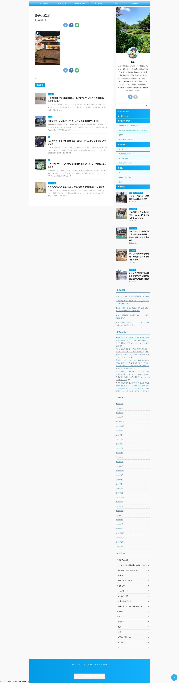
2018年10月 (120, 542)
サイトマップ (76, 664)
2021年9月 (119, 430)
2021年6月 (119, 444)
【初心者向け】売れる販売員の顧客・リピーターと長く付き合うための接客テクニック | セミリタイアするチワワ (132, 388)
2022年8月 (119, 404)
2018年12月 (120, 533)
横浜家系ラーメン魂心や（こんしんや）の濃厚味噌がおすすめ (73, 121)
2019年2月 (119, 524)
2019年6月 (119, 515)
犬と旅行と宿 (123, 158)
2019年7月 (119, 511)
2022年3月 (119, 408)
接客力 (121, 135)
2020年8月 (119, 479)
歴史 (120, 182)
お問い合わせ (62, 3)
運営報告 (135, 3)
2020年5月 (119, 488)
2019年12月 (120, 493)
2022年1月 (119, 417)
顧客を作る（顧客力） (126, 139)
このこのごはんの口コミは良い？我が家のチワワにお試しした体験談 (76, 187)
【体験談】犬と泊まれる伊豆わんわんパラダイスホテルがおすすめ (139, 215)
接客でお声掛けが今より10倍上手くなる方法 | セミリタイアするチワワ (132, 354)
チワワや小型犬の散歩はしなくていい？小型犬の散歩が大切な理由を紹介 (139, 276)
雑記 (116, 3)
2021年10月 (120, 426)
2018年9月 (119, 546)
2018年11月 (120, 537)
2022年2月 (119, 413)
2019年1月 (119, 529)
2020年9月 (119, 475)
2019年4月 (119, 520)
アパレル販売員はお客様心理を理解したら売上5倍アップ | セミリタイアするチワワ (133, 377)
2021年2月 (119, 462)
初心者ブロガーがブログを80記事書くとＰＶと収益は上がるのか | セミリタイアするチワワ (132, 365)
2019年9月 (119, 502)
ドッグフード (123, 149)
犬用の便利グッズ (125, 154)
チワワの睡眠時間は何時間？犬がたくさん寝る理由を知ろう (139, 257)
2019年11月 (120, 497)
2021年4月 (119, 453)
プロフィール (43, 3)
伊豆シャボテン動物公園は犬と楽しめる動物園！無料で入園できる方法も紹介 (132, 309)
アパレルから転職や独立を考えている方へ (133, 130)
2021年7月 (119, 439)
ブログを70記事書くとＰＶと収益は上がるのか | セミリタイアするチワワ (132, 343)
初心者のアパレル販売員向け (128, 125)
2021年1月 (119, 466)
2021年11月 (120, 422)
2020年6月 (119, 484)
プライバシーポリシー (89, 664)
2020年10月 (120, 471)
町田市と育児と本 (125, 177)
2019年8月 (119, 506)
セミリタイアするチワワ (89, 676)
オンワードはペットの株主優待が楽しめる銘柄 (132, 296)
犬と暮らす (98, 3)
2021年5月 (119, 448)
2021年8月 (119, 435)
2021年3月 (119, 457)
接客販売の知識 (80, 3)
